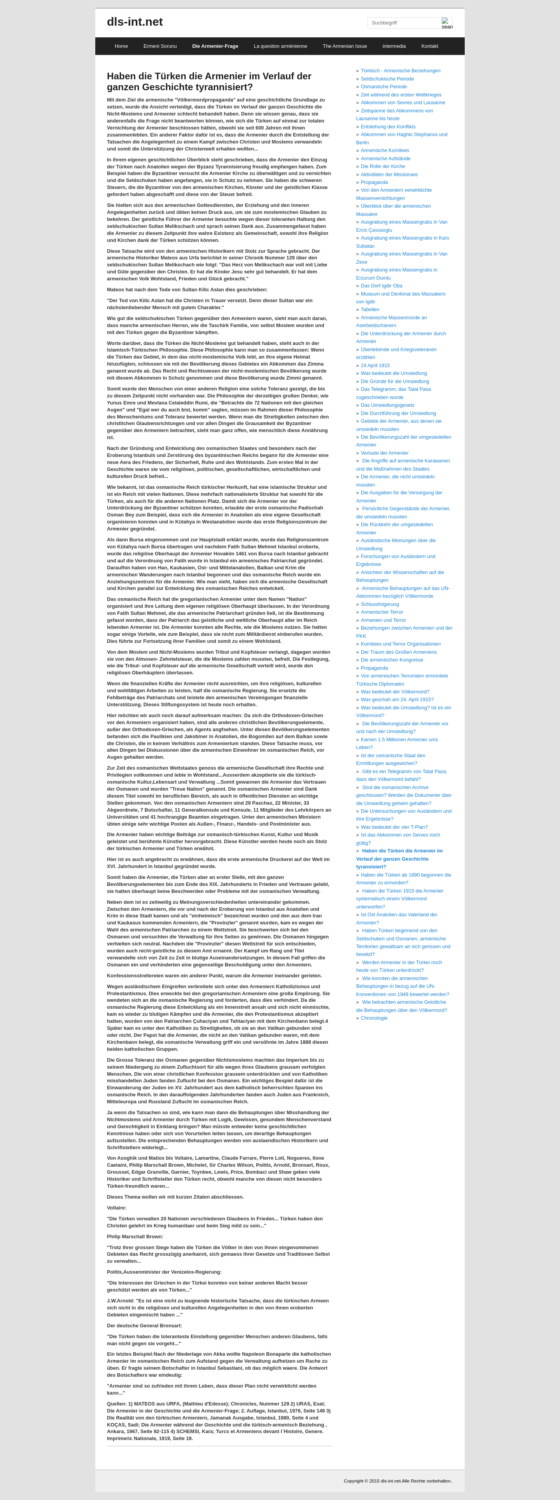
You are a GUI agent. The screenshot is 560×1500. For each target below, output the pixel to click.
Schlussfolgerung (380, 604)
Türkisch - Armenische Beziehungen (401, 71)
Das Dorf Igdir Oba (381, 286)
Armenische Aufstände (386, 158)
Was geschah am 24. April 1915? (397, 699)
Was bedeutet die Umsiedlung (394, 373)
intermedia (394, 46)
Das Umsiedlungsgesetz (388, 405)
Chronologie (374, 1018)
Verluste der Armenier (385, 453)
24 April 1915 (375, 365)
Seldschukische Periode (387, 79)
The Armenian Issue (345, 46)
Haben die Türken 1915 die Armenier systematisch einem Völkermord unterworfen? (400, 899)
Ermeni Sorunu (160, 46)
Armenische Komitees (385, 150)
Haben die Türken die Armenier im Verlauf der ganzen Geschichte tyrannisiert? (399, 859)
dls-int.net (135, 21)
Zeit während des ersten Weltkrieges (401, 95)
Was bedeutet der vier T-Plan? (394, 827)
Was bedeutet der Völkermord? (395, 692)
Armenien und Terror (383, 620)
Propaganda (374, 182)
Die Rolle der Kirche (383, 166)
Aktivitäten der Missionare (389, 174)
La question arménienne (280, 46)
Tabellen (370, 309)
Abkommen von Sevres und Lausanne (403, 102)
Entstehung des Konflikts (388, 127)
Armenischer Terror (382, 612)
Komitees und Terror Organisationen (401, 644)
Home (121, 46)
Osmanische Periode (384, 86)
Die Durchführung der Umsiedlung (398, 413)
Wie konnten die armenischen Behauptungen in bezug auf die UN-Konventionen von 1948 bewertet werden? (403, 986)
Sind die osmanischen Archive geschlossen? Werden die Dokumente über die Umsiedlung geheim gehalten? (404, 795)
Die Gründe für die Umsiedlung (395, 381)
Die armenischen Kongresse (392, 660)
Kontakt (430, 46)
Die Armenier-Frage (215, 46)
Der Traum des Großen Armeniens (399, 652)
